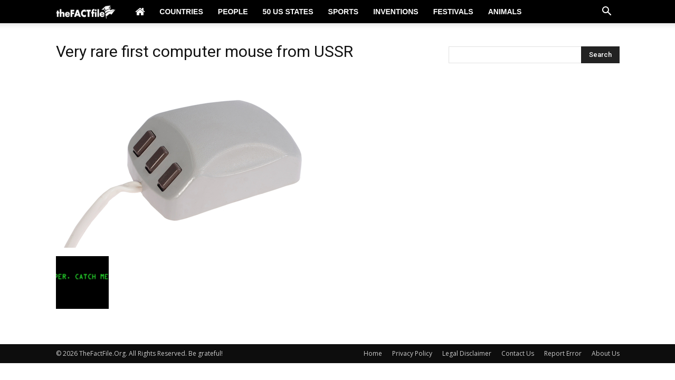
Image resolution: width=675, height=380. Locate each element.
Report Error (563, 353)
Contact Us (517, 353)
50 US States (288, 11)
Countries (181, 11)
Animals (505, 11)
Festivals (453, 11)
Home (373, 353)
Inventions (396, 11)
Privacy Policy (412, 353)
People (233, 11)
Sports (343, 11)
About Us (606, 353)
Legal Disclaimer (466, 353)
